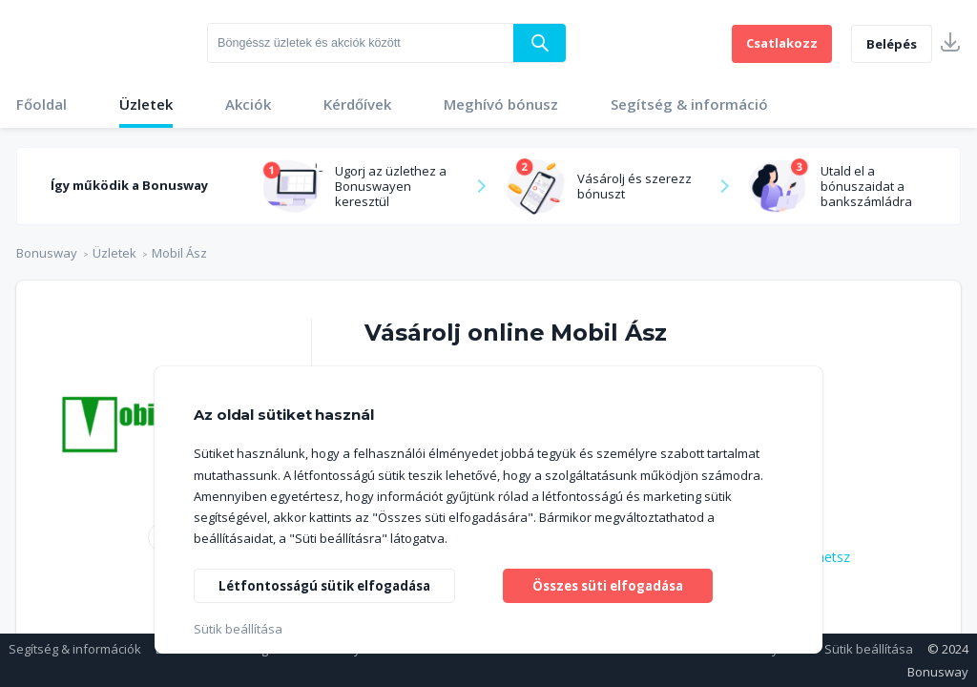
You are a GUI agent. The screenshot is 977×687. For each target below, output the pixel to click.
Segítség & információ (689, 104)
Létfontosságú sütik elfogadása (331, 583)
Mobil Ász (179, 252)
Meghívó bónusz (501, 104)
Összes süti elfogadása (608, 583)
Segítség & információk (75, 648)
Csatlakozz (782, 43)
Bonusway (46, 252)
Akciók (248, 104)
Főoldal (41, 104)
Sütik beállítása (868, 648)
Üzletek (146, 104)
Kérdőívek (357, 104)
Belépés (891, 43)
